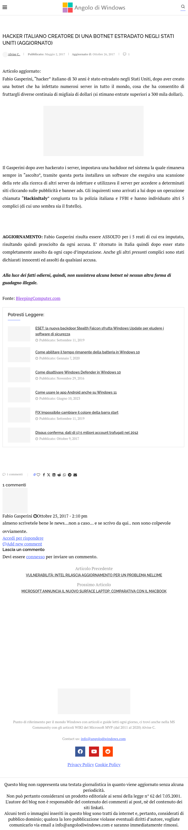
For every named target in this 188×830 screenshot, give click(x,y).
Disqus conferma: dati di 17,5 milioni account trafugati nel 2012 (86, 432)
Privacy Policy (80, 763)
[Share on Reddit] (59, 474)
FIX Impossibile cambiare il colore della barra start (76, 412)
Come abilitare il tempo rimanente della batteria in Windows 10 (87, 352)
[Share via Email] (75, 474)
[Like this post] (38, 474)
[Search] (185, 8)
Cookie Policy (108, 763)
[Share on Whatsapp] (64, 474)
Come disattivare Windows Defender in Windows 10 (78, 372)
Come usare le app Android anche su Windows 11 (76, 392)
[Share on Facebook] (44, 474)
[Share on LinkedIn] (53, 474)
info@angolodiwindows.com (103, 737)
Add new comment (22, 543)
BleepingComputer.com (38, 298)
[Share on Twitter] (48, 474)
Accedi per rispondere (23, 537)
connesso (33, 555)
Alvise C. (11, 54)
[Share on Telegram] (69, 474)
